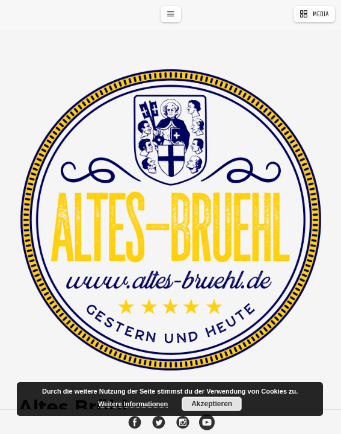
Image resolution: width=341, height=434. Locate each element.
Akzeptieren (211, 404)
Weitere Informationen (133, 403)
